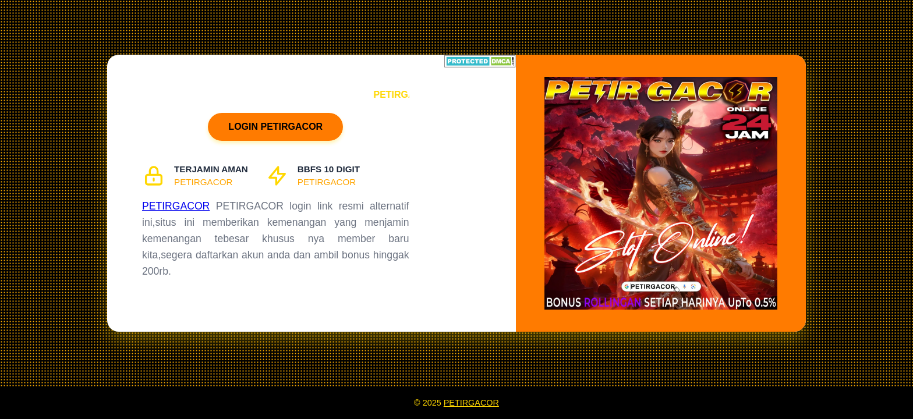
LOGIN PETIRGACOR (275, 127)
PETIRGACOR (176, 206)
